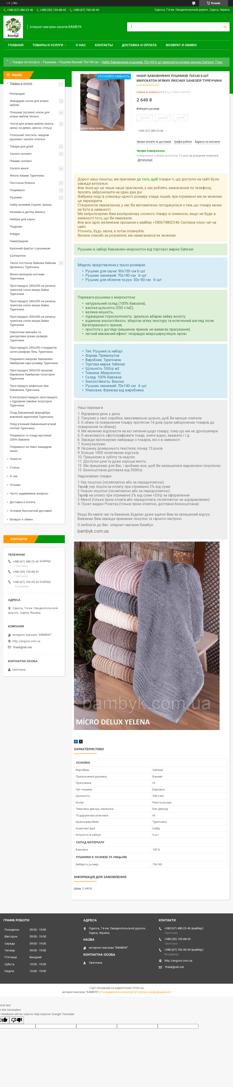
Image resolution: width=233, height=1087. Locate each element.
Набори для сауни (22, 219)
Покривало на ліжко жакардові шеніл (31, 449)
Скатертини (18, 255)
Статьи (14, 467)
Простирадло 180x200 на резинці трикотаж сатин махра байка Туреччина (33, 305)
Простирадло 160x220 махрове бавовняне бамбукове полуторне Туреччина (32, 374)
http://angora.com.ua (26, 641)
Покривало (17, 190)
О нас (81, 45)
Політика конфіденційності (153, 992)
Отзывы (15, 484)
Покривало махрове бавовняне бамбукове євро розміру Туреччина (34, 361)
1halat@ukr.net (22, 647)
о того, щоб (148, 179)
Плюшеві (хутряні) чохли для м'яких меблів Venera (29, 114)
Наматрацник (19, 241)
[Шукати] (225, 26)
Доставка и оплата (139, 45)
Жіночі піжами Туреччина (27, 175)
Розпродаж (17, 93)
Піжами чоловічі (21, 161)
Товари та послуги (26, 62)
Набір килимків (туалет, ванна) (31, 204)
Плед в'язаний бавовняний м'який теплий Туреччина (33, 426)
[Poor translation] (16, 1020)
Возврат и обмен (181, 45)
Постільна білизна (22, 183)
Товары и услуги (48, 45)
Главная (15, 45)
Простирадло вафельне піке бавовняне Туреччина (29, 388)
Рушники (49, 62)
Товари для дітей (21, 146)
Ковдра (15, 234)
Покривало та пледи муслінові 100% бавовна (30, 437)
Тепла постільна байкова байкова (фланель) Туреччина (33, 265)
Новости (15, 459)
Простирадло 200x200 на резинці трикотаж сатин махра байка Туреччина (33, 321)
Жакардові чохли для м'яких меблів (29, 103)
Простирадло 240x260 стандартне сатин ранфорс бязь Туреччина (33, 349)
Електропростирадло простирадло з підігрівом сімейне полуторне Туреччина (34, 401)
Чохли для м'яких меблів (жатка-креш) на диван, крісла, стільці (32, 125)
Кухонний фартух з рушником (30, 248)
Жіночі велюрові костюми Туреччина (27, 276)
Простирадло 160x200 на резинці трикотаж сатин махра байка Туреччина (33, 290)
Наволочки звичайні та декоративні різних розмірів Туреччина (29, 336)
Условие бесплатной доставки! (31, 510)
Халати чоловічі (20, 153)
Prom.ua (138, 988)
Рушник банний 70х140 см (78, 62)
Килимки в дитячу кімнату (27, 212)
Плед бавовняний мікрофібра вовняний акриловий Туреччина (31, 414)
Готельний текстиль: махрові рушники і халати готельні (29, 137)
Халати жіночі (19, 168)
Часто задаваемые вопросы (29, 493)
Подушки (16, 226)
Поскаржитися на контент (117, 992)
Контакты (104, 45)
